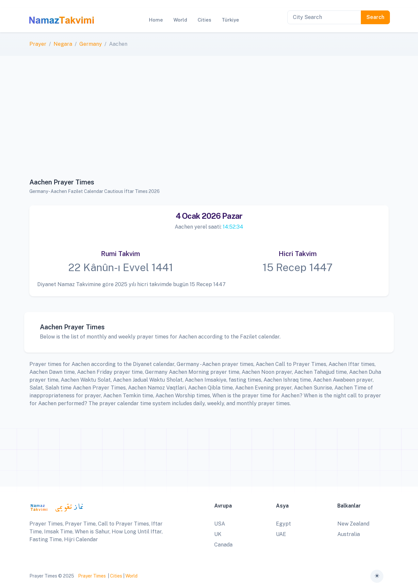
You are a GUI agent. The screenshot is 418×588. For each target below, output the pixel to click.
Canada (223, 545)
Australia (348, 534)
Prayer (37, 44)
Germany (90, 44)
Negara (63, 44)
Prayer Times (92, 576)
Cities (116, 576)
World (131, 576)
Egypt (283, 524)
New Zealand (353, 524)
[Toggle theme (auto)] (376, 576)
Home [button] (156, 20)
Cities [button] (204, 20)
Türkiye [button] (230, 20)
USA (219, 524)
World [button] (180, 20)
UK (217, 534)
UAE (281, 534)
